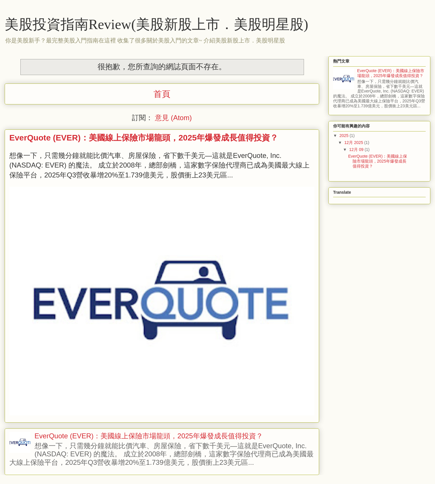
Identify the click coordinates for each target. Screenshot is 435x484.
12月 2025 (354, 142)
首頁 (161, 94)
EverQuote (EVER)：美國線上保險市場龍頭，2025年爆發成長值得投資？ (143, 137)
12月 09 (357, 149)
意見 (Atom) (173, 118)
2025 (344, 135)
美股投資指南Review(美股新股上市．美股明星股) (156, 24)
